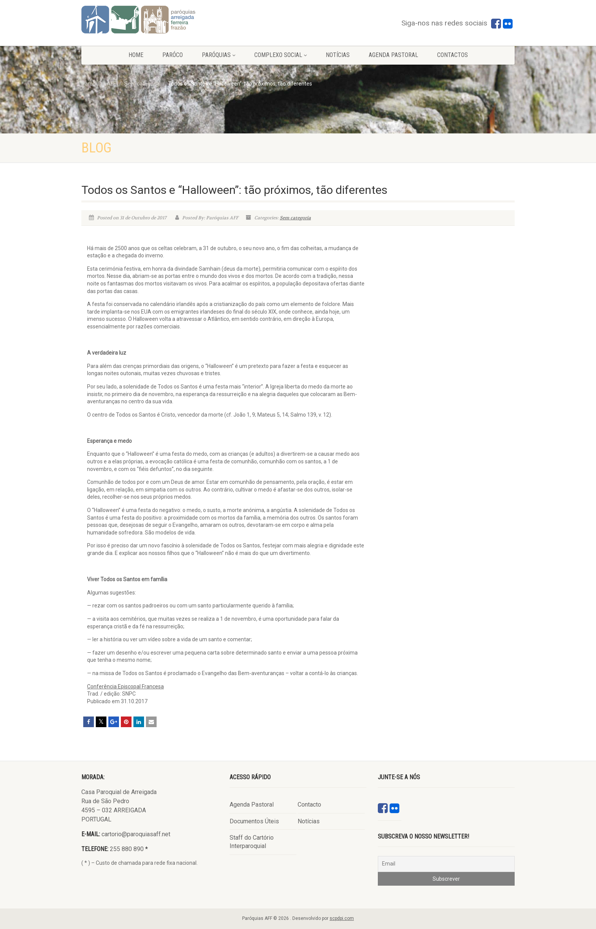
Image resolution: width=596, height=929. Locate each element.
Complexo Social (280, 55)
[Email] (446, 864)
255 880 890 (127, 849)
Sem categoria (295, 218)
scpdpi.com (342, 918)
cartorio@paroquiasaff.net (135, 834)
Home (135, 55)
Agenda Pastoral (393, 55)
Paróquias (218, 55)
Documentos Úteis (254, 821)
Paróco (172, 55)
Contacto (309, 804)
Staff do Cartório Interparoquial (252, 842)
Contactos (452, 55)
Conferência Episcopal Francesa (125, 686)
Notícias (338, 55)
